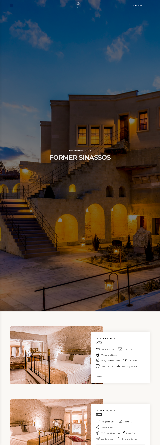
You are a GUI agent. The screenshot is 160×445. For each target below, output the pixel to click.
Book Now (137, 5)
